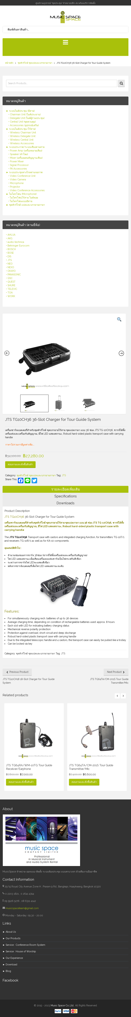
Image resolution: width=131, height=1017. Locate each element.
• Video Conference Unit (21, 176)
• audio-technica (15, 242)
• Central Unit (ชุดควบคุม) (22, 121)
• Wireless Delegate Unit (21, 136)
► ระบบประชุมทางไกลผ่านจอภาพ (24, 172)
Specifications (65, 496)
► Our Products (11, 938)
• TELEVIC (11, 289)
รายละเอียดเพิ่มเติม (65, 489)
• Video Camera (17, 179)
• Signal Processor (18, 165)
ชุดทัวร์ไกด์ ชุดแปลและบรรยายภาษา (35, 63)
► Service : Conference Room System (24, 945)
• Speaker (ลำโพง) (18, 154)
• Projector (14, 186)
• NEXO (10, 267)
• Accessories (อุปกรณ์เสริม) (23, 125)
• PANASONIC (13, 274)
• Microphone (16, 183)
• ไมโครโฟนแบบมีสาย (20, 201)
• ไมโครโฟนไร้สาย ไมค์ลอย (23, 197)
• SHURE (10, 285)
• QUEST (10, 281)
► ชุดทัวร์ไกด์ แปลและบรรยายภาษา (25, 204)
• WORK (10, 296)
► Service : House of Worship (19, 951)
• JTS (9, 260)
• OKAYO (11, 271)
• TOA (9, 292)
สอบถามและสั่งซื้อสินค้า (20, 464)
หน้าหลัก (9, 63)
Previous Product (18, 672)
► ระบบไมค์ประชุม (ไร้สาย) (21, 129)
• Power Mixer (16, 161)
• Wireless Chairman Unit (22, 132)
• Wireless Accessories (21, 143)
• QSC (9, 278)
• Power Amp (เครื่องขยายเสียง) (25, 150)
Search (121, 83)
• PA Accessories (17, 168)
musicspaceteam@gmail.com (22, 908)
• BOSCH (11, 249)
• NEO (9, 263)
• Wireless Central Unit (20, 139)
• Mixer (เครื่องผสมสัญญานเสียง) (25, 157)
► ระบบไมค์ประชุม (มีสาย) (20, 110)
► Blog (7, 971)
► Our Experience (13, 958)
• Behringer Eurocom (17, 245)
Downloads (65, 503)
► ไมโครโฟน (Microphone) (21, 194)
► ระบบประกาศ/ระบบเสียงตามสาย (25, 147)
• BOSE (10, 252)
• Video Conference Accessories (26, 190)
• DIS (8, 256)
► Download (10, 964)
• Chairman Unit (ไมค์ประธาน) (24, 114)
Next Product (114, 672)
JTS (64, 475)
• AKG (9, 238)
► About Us (9, 931)
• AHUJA (10, 234)
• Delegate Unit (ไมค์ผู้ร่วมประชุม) (26, 118)
